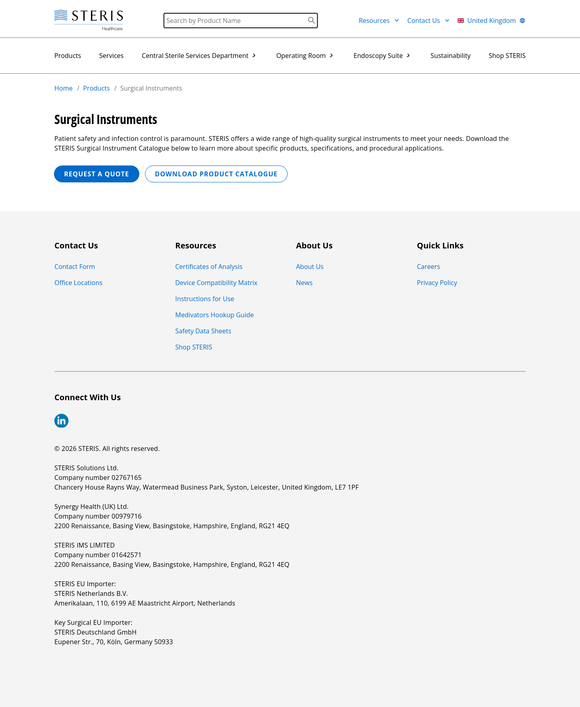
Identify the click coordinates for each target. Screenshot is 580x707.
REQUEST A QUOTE (96, 174)
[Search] (241, 20)
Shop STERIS (507, 55)
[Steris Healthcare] (88, 20)
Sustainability (450, 55)
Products (67, 55)
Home (63, 88)
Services (111, 55)
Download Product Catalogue (216, 174)
